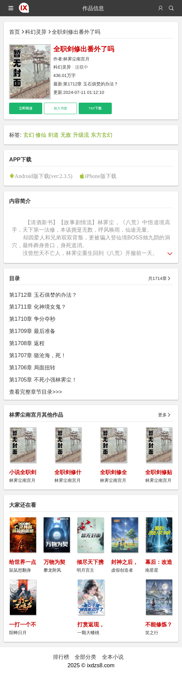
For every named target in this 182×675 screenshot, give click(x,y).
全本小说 (113, 657)
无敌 (65, 135)
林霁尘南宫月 (76, 58)
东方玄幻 (101, 135)
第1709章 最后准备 (32, 331)
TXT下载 (95, 108)
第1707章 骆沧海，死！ (37, 355)
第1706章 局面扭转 (32, 367)
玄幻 (28, 135)
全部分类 (85, 657)
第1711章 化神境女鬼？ (37, 307)
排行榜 (61, 657)
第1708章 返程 (27, 343)
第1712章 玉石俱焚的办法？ (90, 83)
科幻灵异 (36, 32)
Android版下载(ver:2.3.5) (43, 176)
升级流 (81, 135)
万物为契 (54, 562)
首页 (14, 32)
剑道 (53, 135)
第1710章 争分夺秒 (32, 319)
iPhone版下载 (100, 176)
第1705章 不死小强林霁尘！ (43, 380)
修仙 (40, 135)
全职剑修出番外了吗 (76, 32)
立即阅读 (25, 108)
